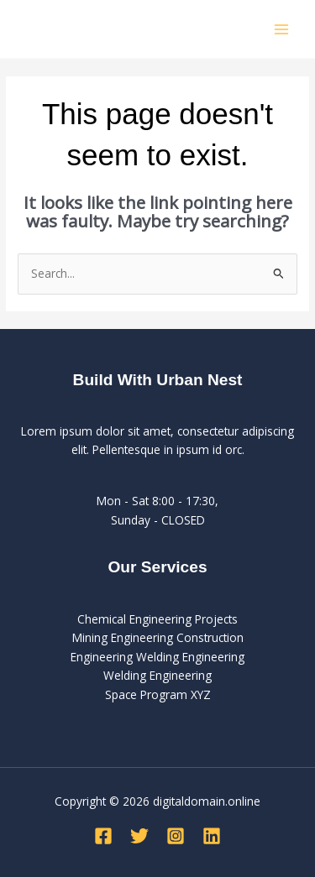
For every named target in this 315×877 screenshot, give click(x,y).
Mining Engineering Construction (158, 637)
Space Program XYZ (158, 694)
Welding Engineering (157, 675)
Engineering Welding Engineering (157, 657)
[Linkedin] (211, 836)
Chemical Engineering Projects (157, 619)
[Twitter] (139, 836)
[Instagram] (175, 836)
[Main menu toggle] (282, 29)
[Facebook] (103, 836)
